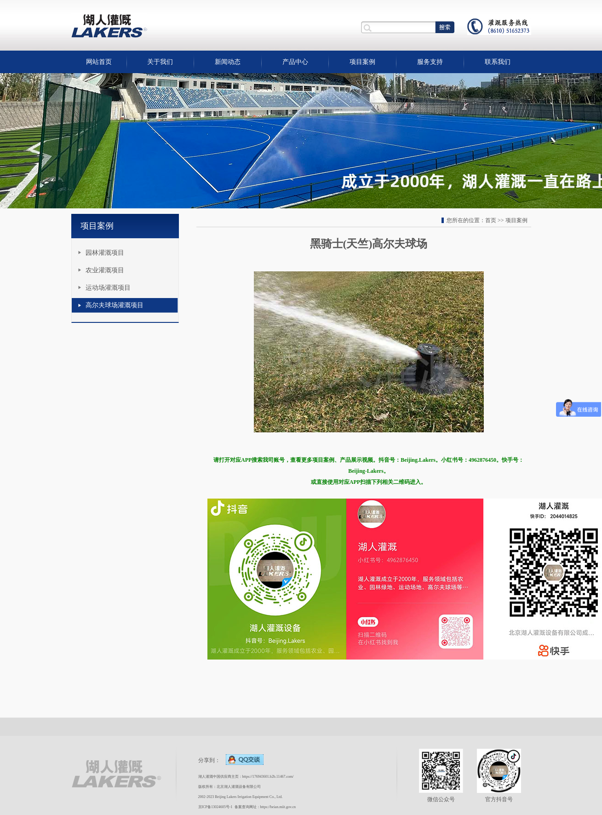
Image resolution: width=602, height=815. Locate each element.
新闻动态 (228, 61)
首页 (490, 220)
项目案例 (362, 61)
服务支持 (430, 61)
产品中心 (295, 61)
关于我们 (160, 61)
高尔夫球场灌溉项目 (114, 305)
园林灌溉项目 (105, 252)
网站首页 (99, 61)
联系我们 (497, 61)
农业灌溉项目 (105, 270)
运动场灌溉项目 (108, 287)
